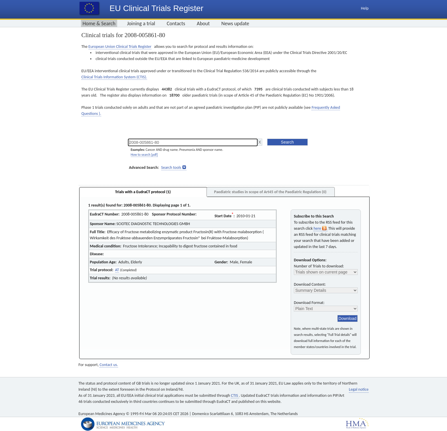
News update (235, 23)
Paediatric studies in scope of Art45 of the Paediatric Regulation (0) (270, 191)
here (320, 228)
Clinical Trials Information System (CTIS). (114, 77)
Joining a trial (141, 23)
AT (117, 269)
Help (364, 8)
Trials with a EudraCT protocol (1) (143, 191)
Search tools (171, 167)
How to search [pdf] (144, 155)
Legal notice (359, 389)
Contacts (176, 23)
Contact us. (108, 364)
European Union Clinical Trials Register (119, 46)
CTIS (235, 395)
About (203, 23)
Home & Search (99, 23)
